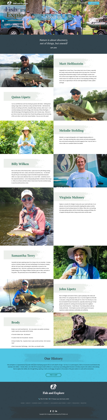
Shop (69, 403)
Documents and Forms (58, 403)
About (57, 3)
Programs (65, 3)
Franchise (83, 3)
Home (22, 403)
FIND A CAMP (53, 375)
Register (93, 3)
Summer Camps (37, 403)
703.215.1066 (43, 399)
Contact (74, 3)
